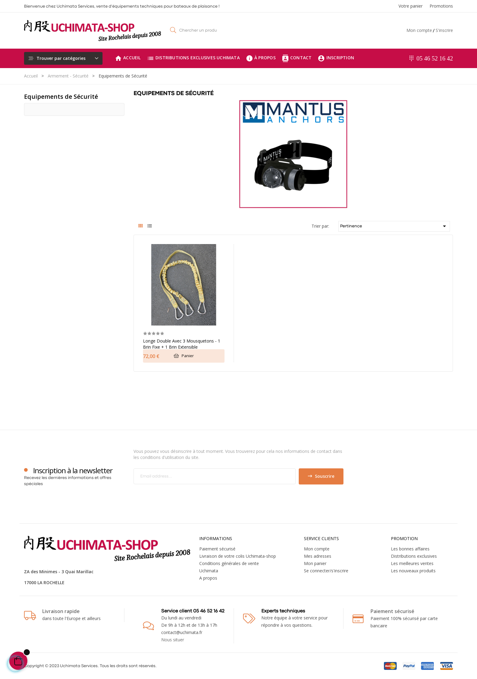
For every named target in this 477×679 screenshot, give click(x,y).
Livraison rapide (61, 611)
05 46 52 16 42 (434, 58)
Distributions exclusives (414, 556)
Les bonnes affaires (410, 549)
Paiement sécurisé (217, 549)
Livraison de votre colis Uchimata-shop (237, 556)
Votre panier (411, 6)
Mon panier (315, 563)
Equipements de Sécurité (61, 96)
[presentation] (184, 496)
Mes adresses (317, 556)
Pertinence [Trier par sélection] (394, 226)
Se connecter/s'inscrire (326, 571)
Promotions (441, 6)
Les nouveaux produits (413, 571)
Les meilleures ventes (412, 563)
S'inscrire (444, 30)
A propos (208, 578)
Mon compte (419, 30)
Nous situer (172, 640)
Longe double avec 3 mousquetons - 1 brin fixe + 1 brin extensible (181, 344)
